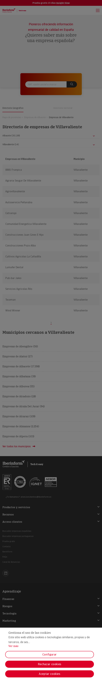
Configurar (49, 654)
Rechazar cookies (49, 664)
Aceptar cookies (49, 674)
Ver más (13, 646)
